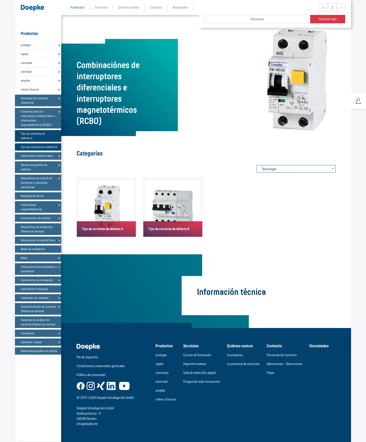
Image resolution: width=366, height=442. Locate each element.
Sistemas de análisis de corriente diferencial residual (38, 322)
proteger (26, 45)
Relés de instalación (33, 249)
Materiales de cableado (35, 298)
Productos (164, 345)
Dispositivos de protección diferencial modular (37, 229)
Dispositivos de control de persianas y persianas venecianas (36, 182)
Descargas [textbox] (269, 169)
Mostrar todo (328, 19)
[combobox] (296, 169)
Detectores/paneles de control (39, 351)
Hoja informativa (194, 364)
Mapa (270, 372)
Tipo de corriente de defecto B (39, 147)
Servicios (191, 345)
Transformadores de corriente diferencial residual (38, 309)
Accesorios (27, 333)
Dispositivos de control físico (38, 240)
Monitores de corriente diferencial (34, 100)
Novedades (319, 345)
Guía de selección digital (199, 372)
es (341, 7)
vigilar (24, 54)
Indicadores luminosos (34, 289)
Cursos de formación (197, 355)
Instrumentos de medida (35, 218)
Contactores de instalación (37, 280)
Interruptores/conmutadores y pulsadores (39, 269)
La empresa (235, 355)
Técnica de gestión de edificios (34, 167)
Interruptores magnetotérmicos (31, 207)
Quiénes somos (240, 345)
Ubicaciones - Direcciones (284, 364)
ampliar (25, 80)
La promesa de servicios (243, 364)
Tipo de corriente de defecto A (33, 136)
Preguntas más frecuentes (201, 381)
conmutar (26, 63)
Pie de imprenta (87, 357)
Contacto (274, 345)
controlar (26, 71)
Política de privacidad (91, 375)
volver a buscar (30, 89)
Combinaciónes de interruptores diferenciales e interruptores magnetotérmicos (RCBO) (38, 118)
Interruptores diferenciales (37, 156)
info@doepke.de (87, 423)
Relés (24, 258)
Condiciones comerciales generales (101, 366)
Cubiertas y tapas (31, 342)
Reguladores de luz (32, 196)
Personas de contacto (282, 355)
